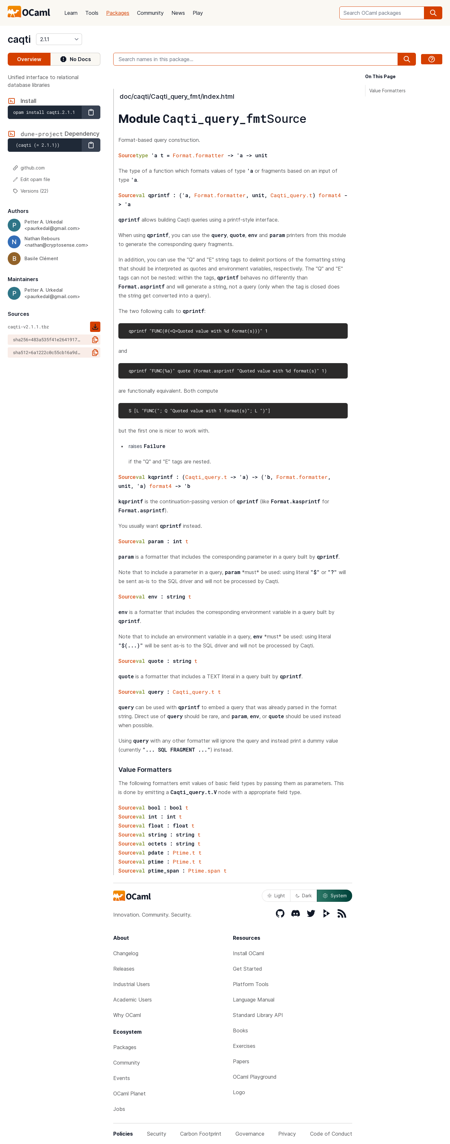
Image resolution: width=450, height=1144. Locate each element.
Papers (241, 1061)
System (334, 896)
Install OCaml (248, 953)
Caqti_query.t (291, 195)
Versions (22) (31, 191)
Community (150, 13)
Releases (123, 969)
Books (240, 1030)
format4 (329, 195)
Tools (91, 13)
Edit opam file (31, 179)
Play (198, 13)
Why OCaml (127, 1015)
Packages (117, 13)
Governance (249, 1133)
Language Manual (253, 999)
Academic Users (132, 999)
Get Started (247, 969)
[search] (433, 12)
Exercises (244, 1046)
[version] (59, 39)
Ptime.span (204, 870)
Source (287, 119)
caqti (19, 39)
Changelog (125, 953)
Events (121, 1078)
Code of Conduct (331, 1133)
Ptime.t (184, 852)
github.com (29, 167)
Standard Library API (258, 1015)
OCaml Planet (129, 1093)
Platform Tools (251, 984)
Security (156, 1133)
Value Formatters (387, 90)
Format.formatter (198, 155)
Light (276, 895)
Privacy (287, 1133)
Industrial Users (131, 984)
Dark (304, 895)
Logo (239, 1092)
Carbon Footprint (200, 1133)
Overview (29, 59)
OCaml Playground (255, 1077)
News (178, 13)
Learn (71, 13)
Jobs (119, 1109)
